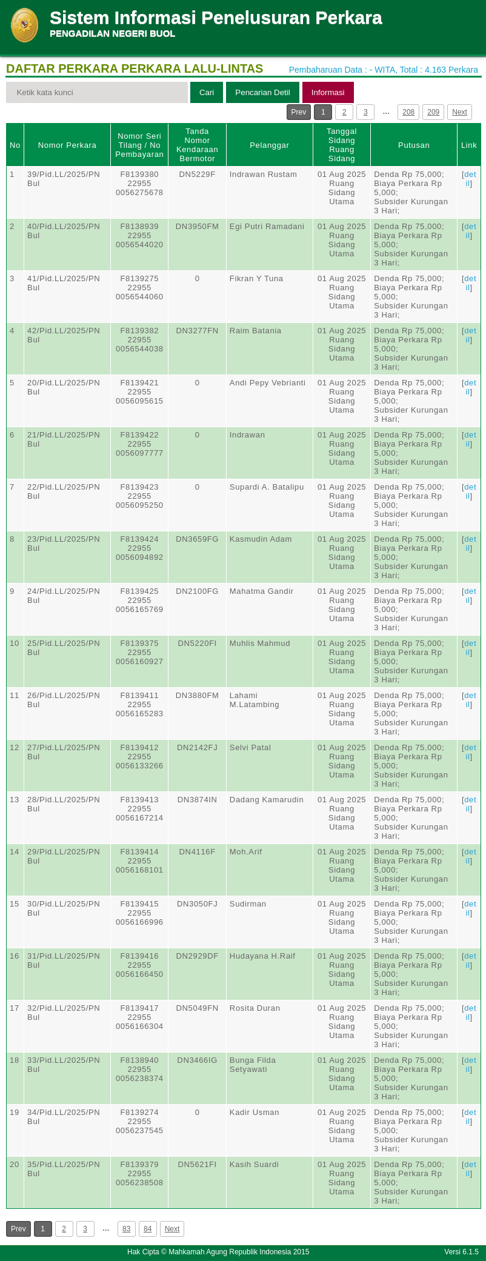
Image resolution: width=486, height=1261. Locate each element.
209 (433, 112)
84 (147, 1229)
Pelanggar (269, 145)
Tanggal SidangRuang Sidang (342, 145)
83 (126, 1229)
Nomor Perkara (67, 145)
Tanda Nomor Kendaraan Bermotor (197, 145)
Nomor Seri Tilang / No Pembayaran (139, 145)
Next (459, 112)
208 (408, 112)
